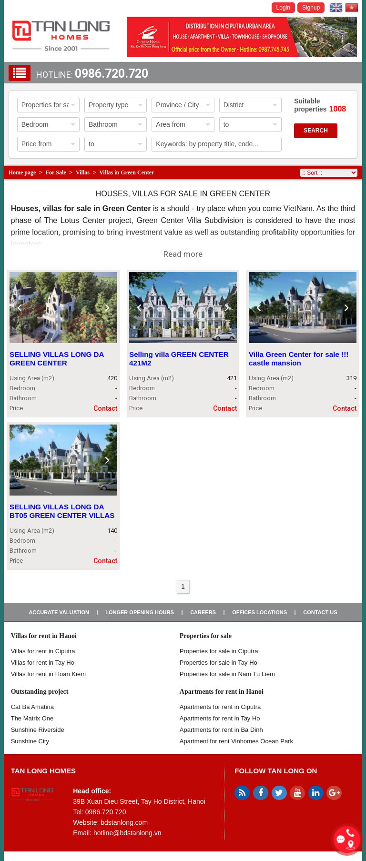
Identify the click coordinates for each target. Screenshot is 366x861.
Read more (183, 254)
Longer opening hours (139, 612)
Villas (83, 172)
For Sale (56, 172)
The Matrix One (32, 718)
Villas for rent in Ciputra (43, 651)
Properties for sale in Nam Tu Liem (227, 674)
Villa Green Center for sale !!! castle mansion (298, 358)
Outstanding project (40, 691)
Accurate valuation (59, 612)
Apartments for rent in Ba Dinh (221, 729)
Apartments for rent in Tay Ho (220, 718)
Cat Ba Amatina (32, 706)
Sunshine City (30, 741)
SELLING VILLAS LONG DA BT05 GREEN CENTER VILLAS (62, 511)
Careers (203, 612)
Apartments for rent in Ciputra (220, 706)
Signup (311, 7)
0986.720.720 (111, 74)
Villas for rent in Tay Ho (42, 662)
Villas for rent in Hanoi (44, 635)
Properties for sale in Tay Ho (218, 662)
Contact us (320, 612)
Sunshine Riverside (37, 729)
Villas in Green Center (126, 172)
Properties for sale (206, 635)
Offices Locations (259, 612)
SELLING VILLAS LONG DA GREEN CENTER (57, 358)
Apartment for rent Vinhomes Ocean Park (236, 741)
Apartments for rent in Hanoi (222, 691)
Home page (22, 172)
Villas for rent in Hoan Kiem (48, 674)
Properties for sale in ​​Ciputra (219, 651)
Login (283, 7)
